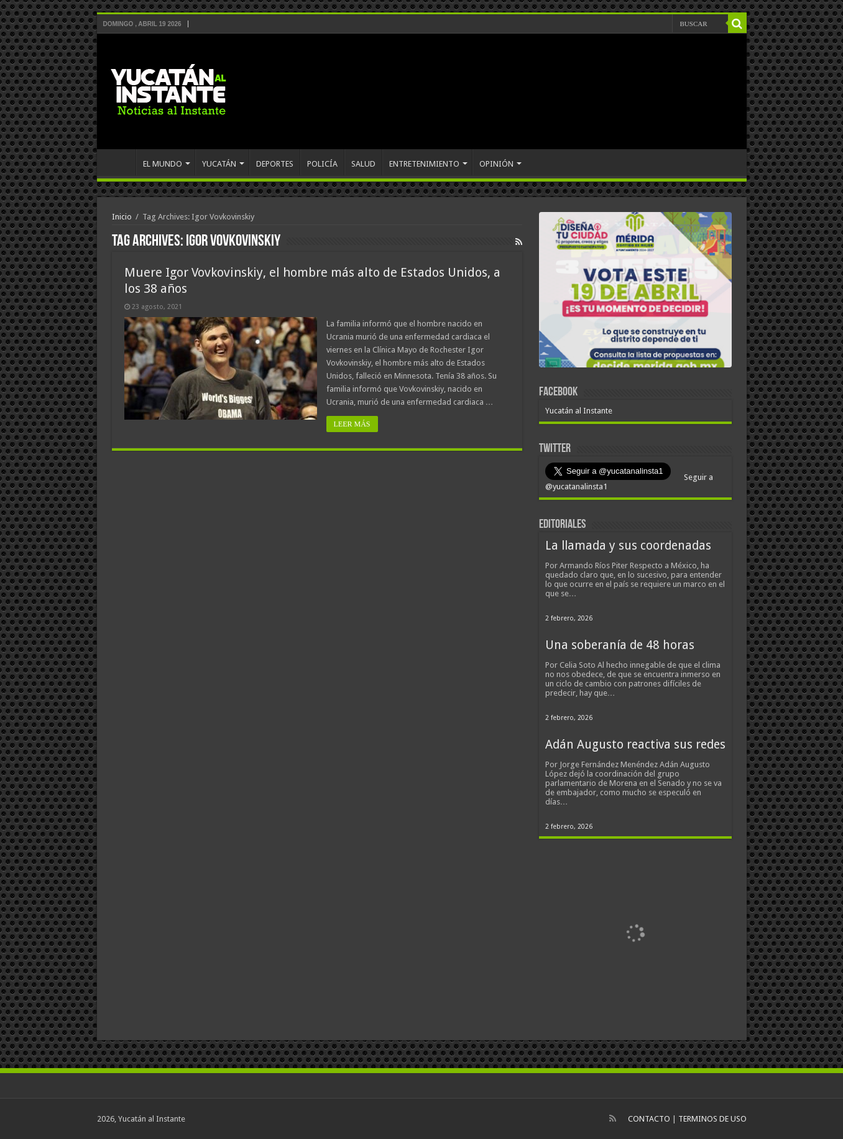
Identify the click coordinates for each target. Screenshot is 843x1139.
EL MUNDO (162, 163)
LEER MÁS (352, 424)
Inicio (122, 216)
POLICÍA (322, 163)
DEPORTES (274, 163)
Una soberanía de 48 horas (619, 645)
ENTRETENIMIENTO (424, 163)
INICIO (119, 162)
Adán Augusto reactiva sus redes (635, 744)
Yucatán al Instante (578, 410)
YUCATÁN (219, 163)
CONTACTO (649, 1118)
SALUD (363, 163)
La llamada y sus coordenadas (628, 545)
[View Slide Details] (635, 292)
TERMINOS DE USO (712, 1118)
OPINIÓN (496, 163)
